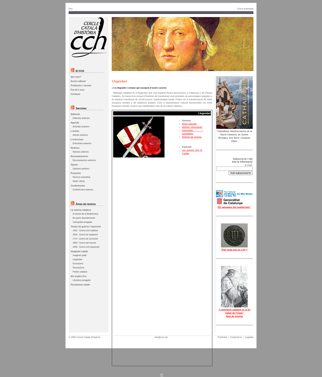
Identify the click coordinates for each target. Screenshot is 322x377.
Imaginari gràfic (80, 255)
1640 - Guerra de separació (85, 234)
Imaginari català (79, 251)
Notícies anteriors (81, 152)
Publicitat (222, 337)
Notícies (75, 148)
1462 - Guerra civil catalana (85, 230)
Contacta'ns (236, 337)
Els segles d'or (78, 276)
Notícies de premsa (191, 137)
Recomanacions (79, 156)
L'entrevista (77, 139)
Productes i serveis (81, 85)
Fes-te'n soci (77, 90)
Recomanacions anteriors (84, 160)
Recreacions (78, 268)
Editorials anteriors (81, 118)
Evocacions (78, 263)
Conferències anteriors (83, 189)
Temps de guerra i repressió (86, 226)
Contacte (75, 94)
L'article (75, 131)
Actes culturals (189, 124)
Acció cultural (78, 81)
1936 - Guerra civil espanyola (86, 247)
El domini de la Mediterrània (85, 214)
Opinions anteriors (81, 169)
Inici (71, 8)
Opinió (74, 164)
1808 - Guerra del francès (84, 243)
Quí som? (76, 77)
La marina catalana (81, 210)
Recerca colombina (81, 177)
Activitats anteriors (81, 126)
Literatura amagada (82, 280)
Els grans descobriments (84, 218)
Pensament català (80, 284)
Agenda (75, 122)
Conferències (78, 185)
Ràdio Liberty (79, 181)
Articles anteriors (80, 135)
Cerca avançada (245, 8)
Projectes (76, 173)
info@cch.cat (161, 337)
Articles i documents (192, 127)
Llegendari (77, 259)
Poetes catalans (80, 272)
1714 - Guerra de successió (85, 239)
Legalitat (249, 337)
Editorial (75, 114)
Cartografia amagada (82, 222)
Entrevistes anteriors (82, 143)
